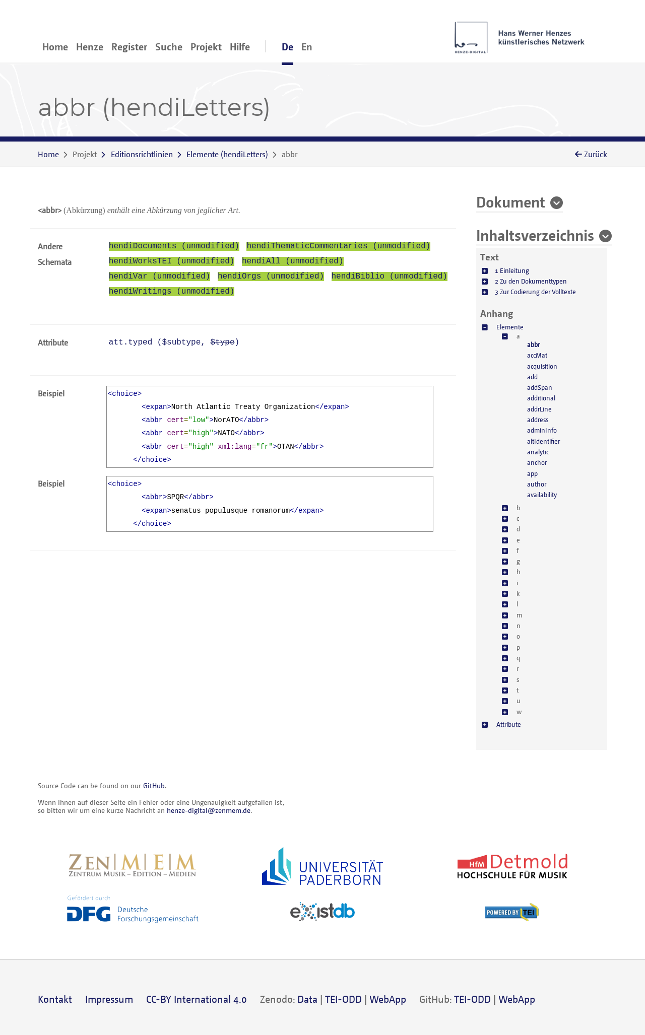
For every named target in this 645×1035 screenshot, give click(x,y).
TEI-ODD (343, 999)
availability (542, 495)
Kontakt (55, 999)
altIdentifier (543, 441)
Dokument (510, 201)
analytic (538, 452)
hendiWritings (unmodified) (172, 291)
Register (129, 46)
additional (541, 398)
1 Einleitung (512, 270)
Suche (168, 46)
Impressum (109, 999)
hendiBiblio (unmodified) (389, 276)
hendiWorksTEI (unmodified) (172, 261)
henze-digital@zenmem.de (208, 810)
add (532, 377)
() (227, 154)
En (306, 46)
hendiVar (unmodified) (160, 276)
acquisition (542, 366)
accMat (537, 355)
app (532, 473)
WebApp (387, 999)
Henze (89, 46)
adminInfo (542, 430)
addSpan (539, 387)
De (287, 46)
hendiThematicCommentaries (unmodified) (338, 246)
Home (55, 46)
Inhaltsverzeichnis (535, 234)
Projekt (206, 46)
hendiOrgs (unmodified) (271, 276)
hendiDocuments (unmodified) (174, 246)
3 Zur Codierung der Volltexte (535, 292)
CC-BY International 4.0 (196, 999)
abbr (533, 344)
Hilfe (240, 46)
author (536, 484)
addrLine (539, 409)
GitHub (154, 785)
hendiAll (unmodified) (293, 261)
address (537, 420)
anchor (537, 462)
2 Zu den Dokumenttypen (531, 281)
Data (307, 999)
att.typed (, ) (174, 342)
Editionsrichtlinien (142, 154)
